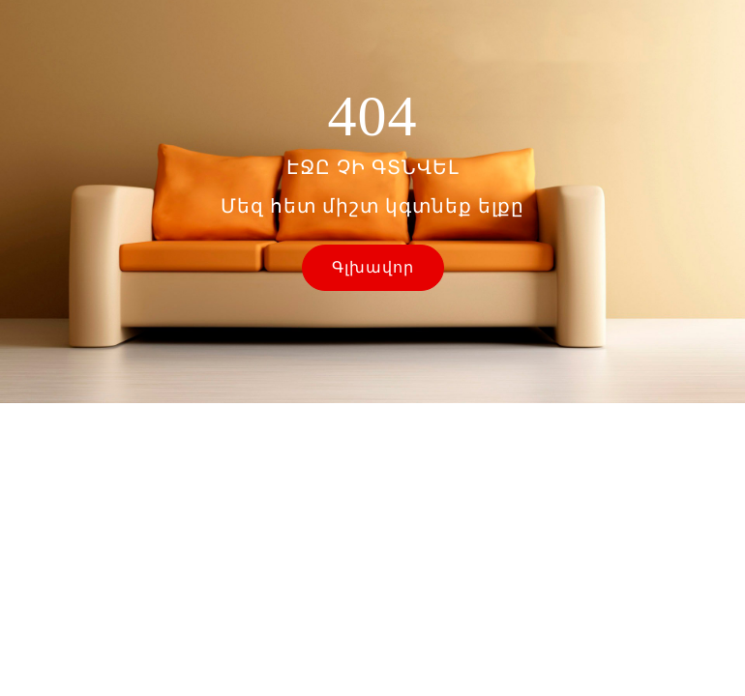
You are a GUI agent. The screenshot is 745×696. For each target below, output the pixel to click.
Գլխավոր (373, 267)
